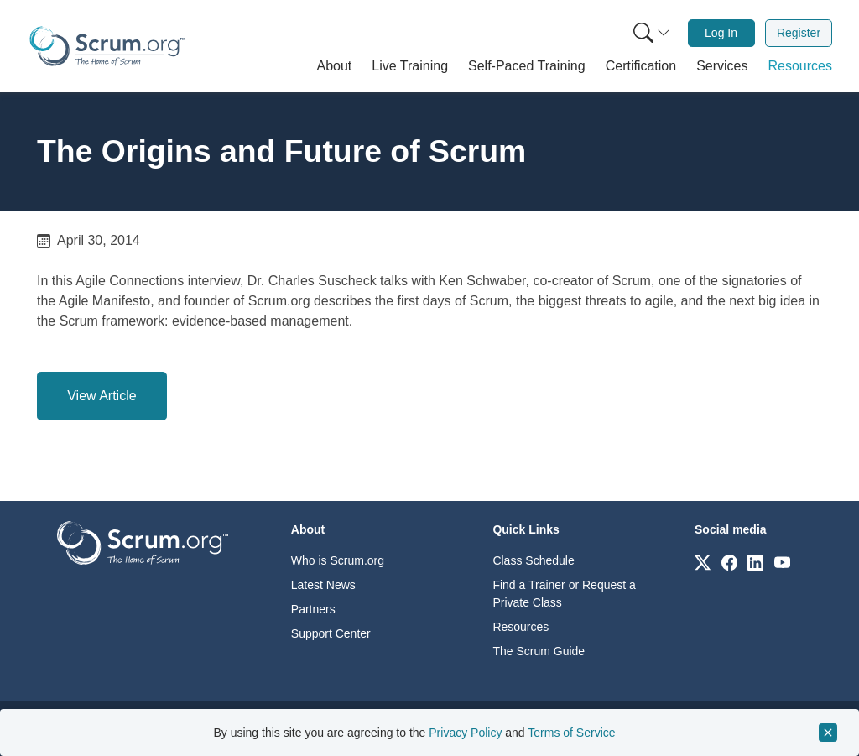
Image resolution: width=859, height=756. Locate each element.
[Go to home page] (142, 541)
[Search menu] (651, 33)
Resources (520, 626)
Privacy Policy (465, 732)
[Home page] (107, 46)
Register (798, 32)
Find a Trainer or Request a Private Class (563, 593)
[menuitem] (650, 33)
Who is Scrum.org (337, 560)
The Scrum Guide (538, 651)
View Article (101, 395)
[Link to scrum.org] (703, 562)
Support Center (331, 633)
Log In (721, 32)
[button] (334, 66)
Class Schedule (533, 560)
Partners (313, 609)
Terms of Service (571, 732)
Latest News (323, 585)
